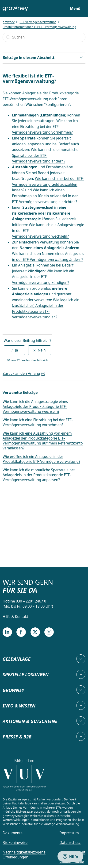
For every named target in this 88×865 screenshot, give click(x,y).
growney (9, 22)
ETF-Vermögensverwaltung (37, 22)
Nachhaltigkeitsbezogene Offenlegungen (24, 855)
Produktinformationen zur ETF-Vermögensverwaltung (39, 27)
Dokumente (13, 832)
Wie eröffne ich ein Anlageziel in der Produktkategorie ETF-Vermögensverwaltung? (41, 459)
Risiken (42, 799)
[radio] (14, 350)
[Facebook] (21, 632)
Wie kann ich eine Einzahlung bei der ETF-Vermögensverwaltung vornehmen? (45, 126)
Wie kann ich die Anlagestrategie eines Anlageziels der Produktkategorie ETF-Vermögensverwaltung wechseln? (35, 406)
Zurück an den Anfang (24, 373)
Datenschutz (70, 842)
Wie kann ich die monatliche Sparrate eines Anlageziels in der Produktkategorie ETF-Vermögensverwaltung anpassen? (39, 474)
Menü (75, 8)
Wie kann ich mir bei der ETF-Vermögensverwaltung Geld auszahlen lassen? (48, 184)
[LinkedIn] (7, 632)
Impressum (69, 832)
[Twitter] (35, 632)
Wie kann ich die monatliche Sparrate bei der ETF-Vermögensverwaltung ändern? (45, 155)
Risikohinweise (15, 842)
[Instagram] (49, 632)
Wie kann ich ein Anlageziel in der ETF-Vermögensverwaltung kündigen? (43, 277)
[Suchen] (44, 37)
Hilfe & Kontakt (15, 616)
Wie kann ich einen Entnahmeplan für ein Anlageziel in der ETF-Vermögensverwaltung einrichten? (45, 196)
